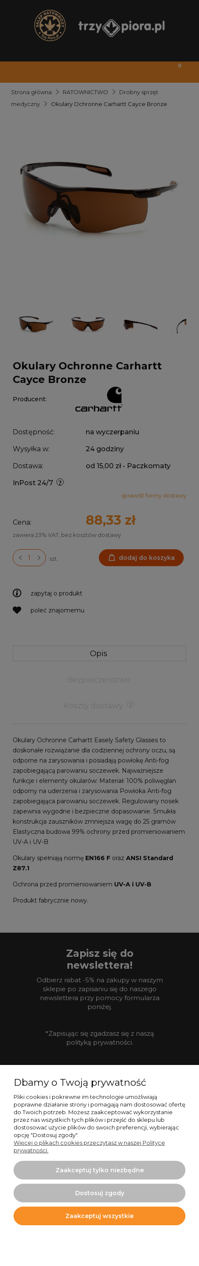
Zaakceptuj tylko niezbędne (100, 1170)
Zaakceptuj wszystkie (99, 1216)
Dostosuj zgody (99, 1193)
